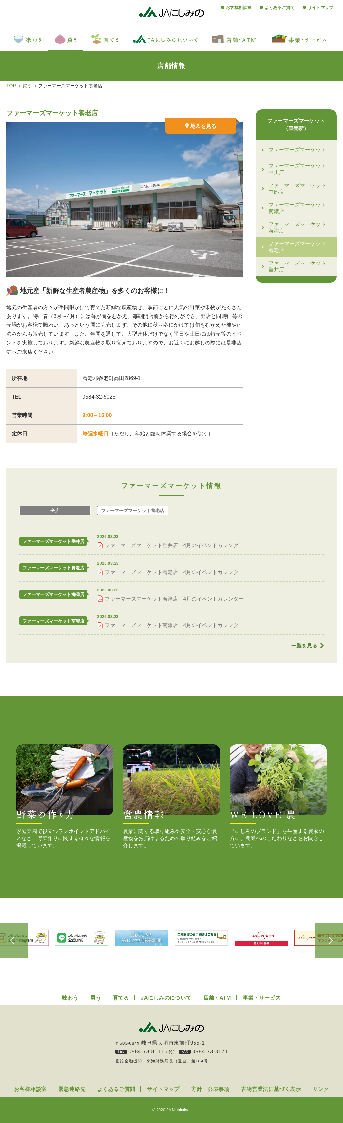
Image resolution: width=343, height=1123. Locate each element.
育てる (121, 998)
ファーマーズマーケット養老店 (297, 248)
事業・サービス (262, 998)
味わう (70, 998)
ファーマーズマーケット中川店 (297, 170)
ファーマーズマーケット (297, 150)
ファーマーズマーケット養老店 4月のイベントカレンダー (174, 572)
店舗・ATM (217, 998)
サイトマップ (320, 7)
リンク (321, 1089)
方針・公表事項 (210, 1089)
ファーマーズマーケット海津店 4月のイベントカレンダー (174, 598)
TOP (11, 85)
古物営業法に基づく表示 (271, 1089)
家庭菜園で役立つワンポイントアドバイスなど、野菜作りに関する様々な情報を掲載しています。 (64, 796)
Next (327, 940)
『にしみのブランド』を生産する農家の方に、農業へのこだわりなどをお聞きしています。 (278, 796)
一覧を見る (304, 645)
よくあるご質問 (279, 7)
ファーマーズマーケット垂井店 (297, 267)
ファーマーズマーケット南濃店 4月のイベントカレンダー (174, 625)
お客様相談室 (238, 7)
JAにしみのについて (166, 998)
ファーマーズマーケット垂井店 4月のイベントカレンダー (174, 545)
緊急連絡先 (71, 1089)
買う (26, 85)
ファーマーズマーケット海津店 (297, 228)
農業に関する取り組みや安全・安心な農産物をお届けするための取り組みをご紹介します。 (171, 796)
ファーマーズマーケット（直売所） (296, 125)
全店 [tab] (55, 510)
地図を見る (203, 126)
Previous (16, 940)
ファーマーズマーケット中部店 (297, 190)
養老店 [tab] (132, 510)
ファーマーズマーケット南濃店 (297, 209)
